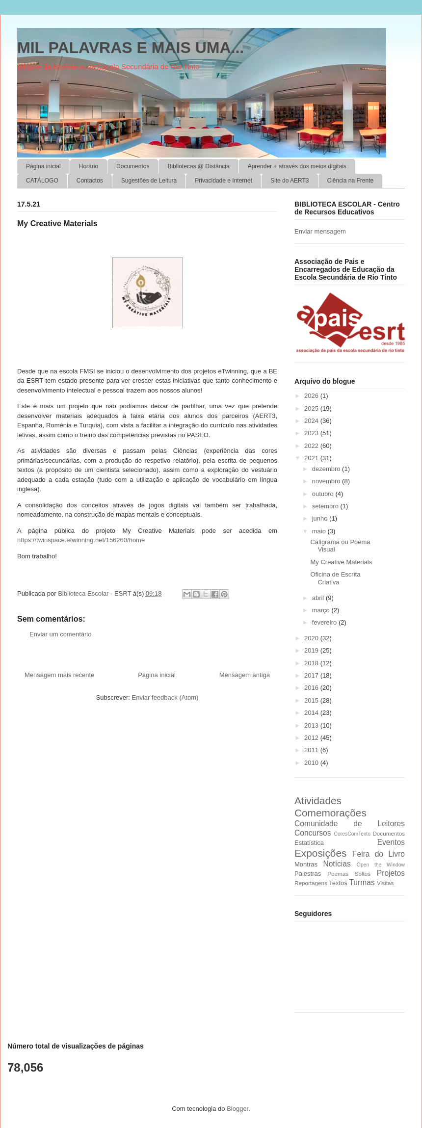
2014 (312, 712)
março (322, 610)
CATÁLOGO (42, 180)
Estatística (309, 842)
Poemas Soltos (348, 873)
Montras (305, 864)
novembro (327, 481)
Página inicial (43, 166)
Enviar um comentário (60, 634)
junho (320, 518)
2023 (312, 433)
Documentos (132, 166)
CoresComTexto (352, 834)
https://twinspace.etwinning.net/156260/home (81, 540)
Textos (338, 883)
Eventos (391, 842)
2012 (312, 737)
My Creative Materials (341, 562)
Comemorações (330, 812)
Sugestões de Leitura (149, 180)
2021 (312, 458)
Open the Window (381, 864)
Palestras (307, 873)
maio (320, 531)
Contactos (90, 180)
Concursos (312, 833)
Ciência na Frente (350, 180)
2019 (312, 650)
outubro (324, 494)
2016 (312, 687)
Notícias (336, 864)
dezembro (327, 468)
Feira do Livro (378, 854)
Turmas (361, 882)
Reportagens (310, 883)
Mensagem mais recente (59, 675)
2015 (312, 700)
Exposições (320, 853)
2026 (312, 395)
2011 (312, 750)
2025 (312, 408)
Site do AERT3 (289, 180)
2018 (312, 663)
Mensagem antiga (244, 675)
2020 (312, 638)
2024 (312, 420)
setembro (326, 506)
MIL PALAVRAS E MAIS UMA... (130, 47)
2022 (312, 445)
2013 (312, 725)
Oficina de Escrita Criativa (335, 578)
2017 (312, 675)
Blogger (237, 1108)
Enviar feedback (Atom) (165, 697)
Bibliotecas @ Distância (198, 166)
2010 (312, 762)
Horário (88, 166)
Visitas (385, 883)
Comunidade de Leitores (349, 823)
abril (319, 598)
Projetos (391, 873)
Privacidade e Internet (223, 180)
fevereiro (325, 622)
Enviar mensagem (320, 231)
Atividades (318, 800)
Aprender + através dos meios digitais (297, 166)
